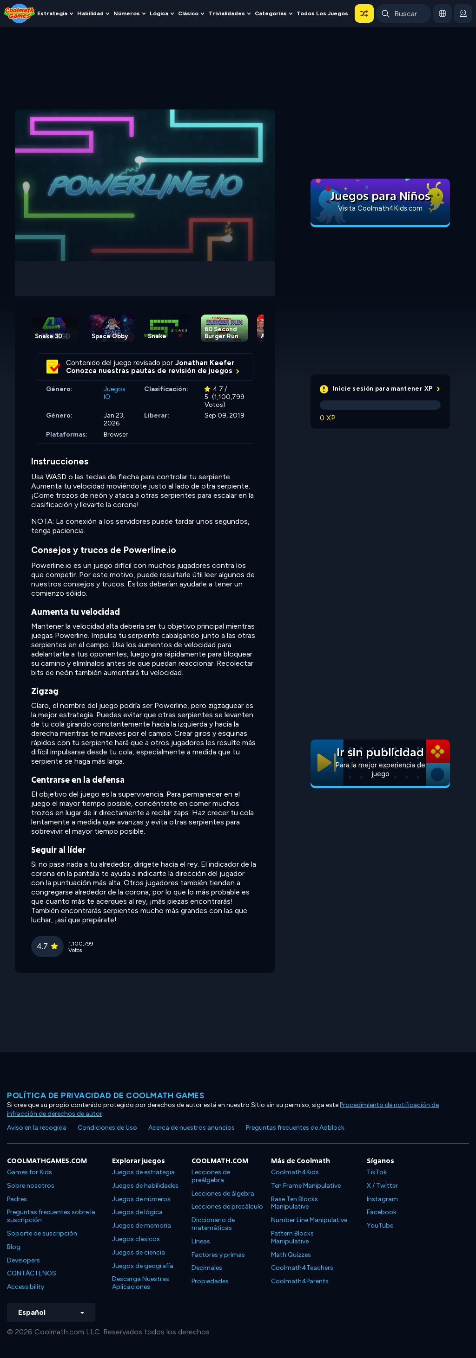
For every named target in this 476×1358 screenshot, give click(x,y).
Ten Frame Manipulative (306, 1186)
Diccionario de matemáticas (213, 1224)
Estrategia (52, 13)
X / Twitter (382, 1186)
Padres (17, 1199)
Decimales (207, 1268)
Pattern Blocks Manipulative (292, 1237)
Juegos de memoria (141, 1225)
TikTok (377, 1172)
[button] (364, 13)
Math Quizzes (291, 1255)
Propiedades (210, 1281)
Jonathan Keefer (204, 363)
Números (126, 13)
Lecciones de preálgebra (211, 1176)
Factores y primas (218, 1255)
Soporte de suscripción (42, 1233)
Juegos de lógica (137, 1212)
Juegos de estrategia (143, 1172)
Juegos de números (141, 1199)
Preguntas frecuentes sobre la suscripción (51, 1216)
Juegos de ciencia (138, 1252)
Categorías (271, 13)
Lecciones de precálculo (227, 1206)
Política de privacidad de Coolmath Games (105, 1095)
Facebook (382, 1212)
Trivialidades (226, 13)
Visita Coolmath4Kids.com (380, 208)
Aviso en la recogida (36, 1128)
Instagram (382, 1199)
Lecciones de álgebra (223, 1193)
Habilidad (90, 13)
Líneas (201, 1241)
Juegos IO (115, 393)
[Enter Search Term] (403, 13)
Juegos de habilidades (145, 1186)
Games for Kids (29, 1172)
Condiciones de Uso (107, 1128)
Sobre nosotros (30, 1186)
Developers (23, 1260)
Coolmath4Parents (300, 1281)
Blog (13, 1247)
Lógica (159, 13)
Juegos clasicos (136, 1239)
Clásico (188, 13)
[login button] (463, 13)
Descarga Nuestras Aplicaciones (140, 1283)
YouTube (380, 1225)
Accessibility (25, 1287)
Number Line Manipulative (309, 1220)
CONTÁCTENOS (31, 1273)
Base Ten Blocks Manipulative (294, 1203)
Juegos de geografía (142, 1266)
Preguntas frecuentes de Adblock (295, 1128)
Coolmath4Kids (295, 1172)
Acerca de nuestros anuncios (191, 1128)
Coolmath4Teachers (302, 1268)
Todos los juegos (322, 13)
